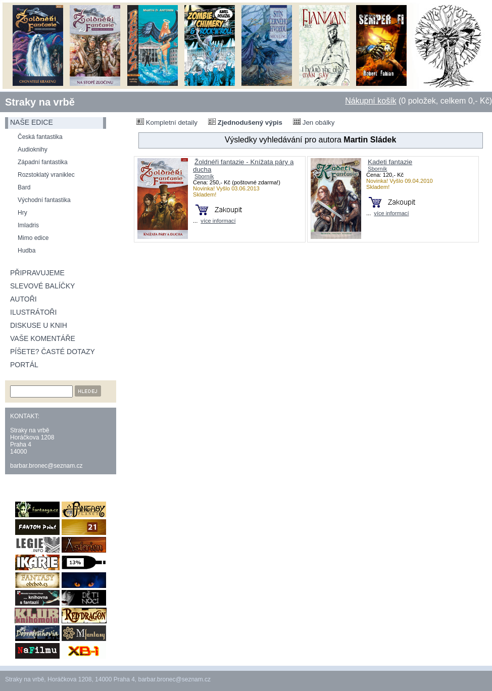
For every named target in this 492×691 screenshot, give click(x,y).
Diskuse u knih (38, 325)
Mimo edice (33, 237)
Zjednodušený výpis (245, 122)
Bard (24, 187)
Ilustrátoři (33, 312)
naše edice (31, 122)
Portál (24, 365)
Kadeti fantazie (390, 162)
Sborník (204, 176)
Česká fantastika (40, 136)
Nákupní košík (370, 100)
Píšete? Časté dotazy (52, 352)
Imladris (28, 225)
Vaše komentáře (42, 338)
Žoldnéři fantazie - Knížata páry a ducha (243, 165)
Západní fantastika (43, 162)
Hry (22, 212)
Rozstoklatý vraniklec (46, 174)
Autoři (23, 299)
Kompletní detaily (167, 122)
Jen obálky (313, 122)
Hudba (26, 250)
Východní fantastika (44, 200)
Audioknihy (32, 149)
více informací (218, 221)
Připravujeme (37, 273)
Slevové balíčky (42, 286)
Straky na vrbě (40, 102)
